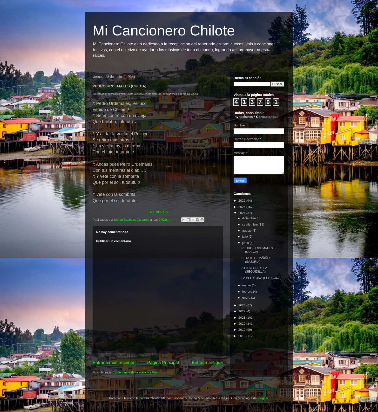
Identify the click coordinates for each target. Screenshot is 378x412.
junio (246, 243)
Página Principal (163, 362)
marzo (247, 285)
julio (245, 236)
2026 (242, 200)
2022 (242, 311)
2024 (242, 213)
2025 (242, 207)
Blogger (262, 398)
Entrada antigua (207, 362)
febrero (247, 291)
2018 (242, 336)
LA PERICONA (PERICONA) (261, 278)
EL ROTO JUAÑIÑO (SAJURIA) (255, 260)
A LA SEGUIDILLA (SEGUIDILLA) (254, 270)
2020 (242, 323)
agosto (247, 230)
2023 (242, 305)
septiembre (250, 224)
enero (246, 297)
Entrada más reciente (113, 362)
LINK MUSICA (158, 212)
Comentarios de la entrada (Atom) (136, 372)
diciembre (249, 218)
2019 (242, 329)
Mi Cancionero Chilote (164, 30)
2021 (242, 317)
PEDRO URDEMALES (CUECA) (257, 250)
